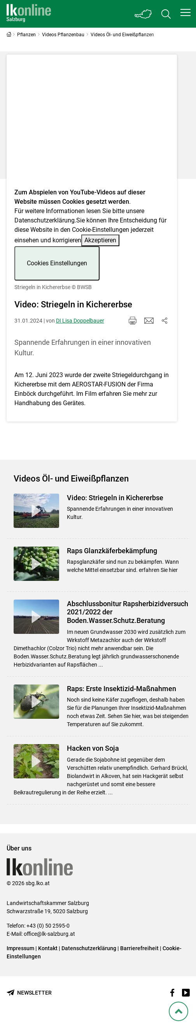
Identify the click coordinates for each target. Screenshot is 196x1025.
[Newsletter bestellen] (29, 993)
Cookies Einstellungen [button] (57, 263)
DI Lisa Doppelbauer (80, 321)
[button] (185, 12)
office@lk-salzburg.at (49, 934)
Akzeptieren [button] (100, 240)
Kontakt (48, 948)
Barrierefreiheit (139, 948)
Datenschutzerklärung (44, 220)
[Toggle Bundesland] (143, 14)
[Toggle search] (166, 14)
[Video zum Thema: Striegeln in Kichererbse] (91, 123)
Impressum (20, 948)
